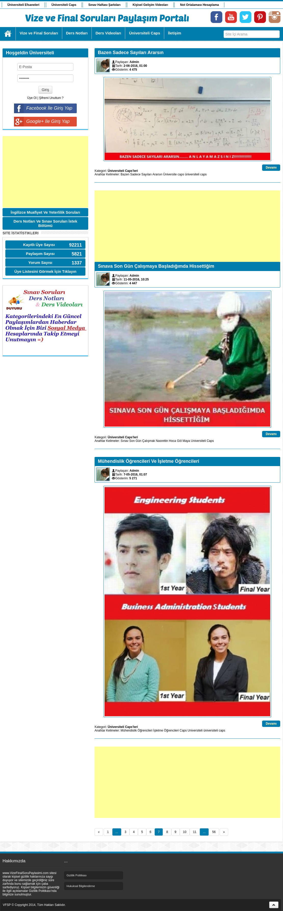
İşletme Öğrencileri (166, 730)
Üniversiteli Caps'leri (123, 171)
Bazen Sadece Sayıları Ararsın (141, 174)
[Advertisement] (45, 172)
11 (194, 832)
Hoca (172, 441)
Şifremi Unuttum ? (51, 98)
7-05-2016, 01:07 (135, 474)
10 (184, 832)
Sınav (124, 441)
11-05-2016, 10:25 (136, 279)
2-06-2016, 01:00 (135, 66)
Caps (210, 441)
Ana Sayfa (8, 33)
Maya (186, 441)
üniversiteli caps (196, 174)
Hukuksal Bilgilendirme (81, 886)
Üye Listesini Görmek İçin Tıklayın (45, 271)
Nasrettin (162, 441)
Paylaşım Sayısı (40, 253)
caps (181, 174)
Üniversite (170, 174)
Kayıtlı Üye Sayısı (39, 244)
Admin (134, 62)
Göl (179, 441)
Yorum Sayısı (40, 262)
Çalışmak (148, 441)
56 (213, 832)
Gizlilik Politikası (77, 875)
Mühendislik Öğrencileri (136, 730)
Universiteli (198, 441)
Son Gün (135, 441)
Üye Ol (32, 98)
